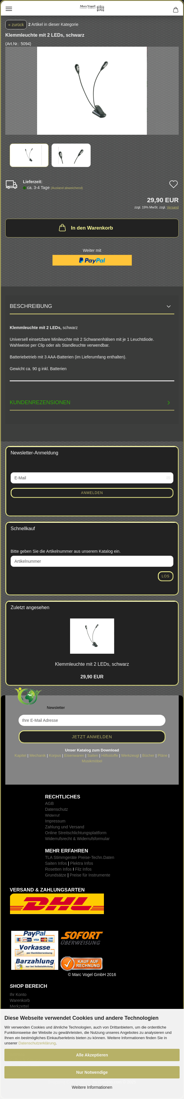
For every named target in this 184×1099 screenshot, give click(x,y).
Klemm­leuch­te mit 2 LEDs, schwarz (92, 664)
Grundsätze (55, 875)
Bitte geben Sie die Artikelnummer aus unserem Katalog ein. (66, 551)
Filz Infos (83, 869)
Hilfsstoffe (109, 755)
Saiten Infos (56, 863)
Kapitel (20, 755)
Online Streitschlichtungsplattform (76, 832)
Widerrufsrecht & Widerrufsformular (77, 838)
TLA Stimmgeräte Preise (67, 857)
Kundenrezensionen (40, 402)
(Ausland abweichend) (67, 188)
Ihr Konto (18, 994)
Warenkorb (20, 1000)
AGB (49, 803)
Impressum (55, 821)
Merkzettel (19, 1006)
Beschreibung (31, 306)
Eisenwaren (74, 755)
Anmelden (92, 493)
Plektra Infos (81, 863)
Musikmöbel (92, 761)
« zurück (16, 24)
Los (166, 576)
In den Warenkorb (85, 227)
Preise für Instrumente (90, 875)
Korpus (55, 755)
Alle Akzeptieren (92, 1055)
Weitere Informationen (92, 1087)
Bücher (148, 755)
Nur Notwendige (92, 1072)
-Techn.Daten (102, 857)
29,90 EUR (91, 676)
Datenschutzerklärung (37, 1043)
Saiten (92, 755)
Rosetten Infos (58, 869)
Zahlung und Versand (64, 827)
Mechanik (37, 755)
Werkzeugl (130, 755)
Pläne (162, 755)
